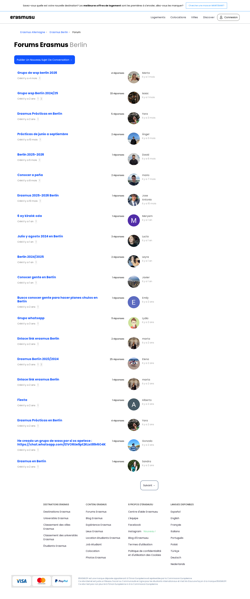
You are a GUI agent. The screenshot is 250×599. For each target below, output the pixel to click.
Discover (209, 17)
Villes (194, 17)
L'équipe (133, 518)
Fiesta (22, 400)
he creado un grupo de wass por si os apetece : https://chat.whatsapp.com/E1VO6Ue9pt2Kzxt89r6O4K (61, 443)
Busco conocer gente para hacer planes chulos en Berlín (57, 299)
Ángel (145, 134)
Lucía (145, 236)
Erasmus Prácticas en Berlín (39, 113)
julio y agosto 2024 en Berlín (40, 236)
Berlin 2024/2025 (30, 257)
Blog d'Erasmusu (138, 538)
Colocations (178, 17)
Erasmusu (22, 17)
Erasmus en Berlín (31, 461)
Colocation (92, 551)
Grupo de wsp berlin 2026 (37, 73)
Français (176, 525)
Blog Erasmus (94, 518)
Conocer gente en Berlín (36, 277)
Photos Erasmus (96, 557)
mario (145, 175)
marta (146, 339)
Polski (174, 544)
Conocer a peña (30, 175)
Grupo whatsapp (30, 318)
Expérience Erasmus (98, 525)
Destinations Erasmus (56, 512)
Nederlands (178, 564)
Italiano (175, 531)
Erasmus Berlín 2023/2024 (38, 359)
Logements (158, 17)
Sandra (146, 461)
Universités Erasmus (55, 518)
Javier (146, 277)
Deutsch (176, 557)
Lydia (145, 318)
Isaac (145, 93)
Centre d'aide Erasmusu (143, 512)
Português (177, 538)
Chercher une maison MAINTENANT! (206, 5)
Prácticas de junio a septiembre (42, 134)
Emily (145, 298)
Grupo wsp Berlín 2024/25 (37, 93)
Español (175, 512)
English (175, 518)
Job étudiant (94, 544)
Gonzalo (147, 441)
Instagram (134, 531)
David (145, 155)
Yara (145, 114)
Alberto (147, 400)
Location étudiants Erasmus (103, 538)
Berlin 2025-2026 (30, 154)
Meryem (147, 216)
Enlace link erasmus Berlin (38, 338)
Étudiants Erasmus (54, 546)
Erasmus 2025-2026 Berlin (38, 195)
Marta (146, 73)
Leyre (145, 257)
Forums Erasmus (96, 512)
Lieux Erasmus (94, 531)
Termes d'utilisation (140, 544)
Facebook (134, 525)
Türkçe (175, 551)
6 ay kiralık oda (29, 216)
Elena (145, 359)
